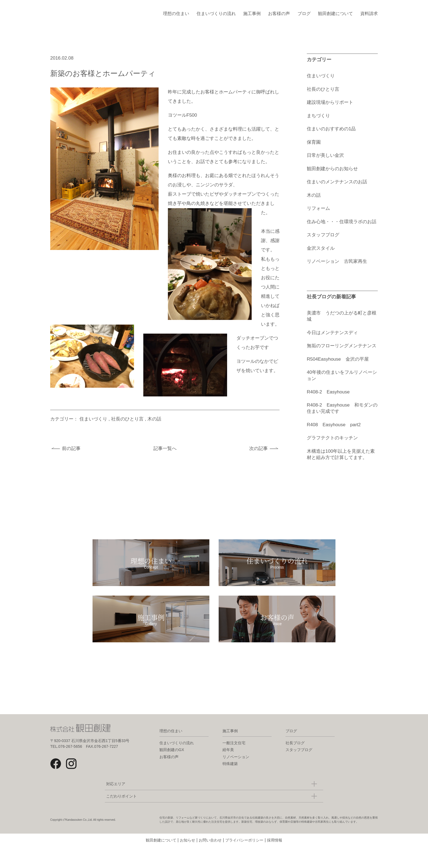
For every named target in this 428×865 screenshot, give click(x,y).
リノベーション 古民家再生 (337, 261)
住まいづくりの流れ (216, 13)
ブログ (304, 13)
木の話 (154, 419)
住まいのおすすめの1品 (331, 128)
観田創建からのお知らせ (332, 168)
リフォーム (318, 208)
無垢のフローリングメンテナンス (341, 345)
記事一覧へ (165, 448)
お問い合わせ (210, 858)
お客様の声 (279, 13)
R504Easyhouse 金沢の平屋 (338, 359)
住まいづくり (93, 419)
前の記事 (71, 448)
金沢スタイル (321, 248)
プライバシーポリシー (244, 858)
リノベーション (235, 775)
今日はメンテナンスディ (332, 332)
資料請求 (369, 13)
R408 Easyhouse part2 (334, 424)
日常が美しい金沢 (325, 155)
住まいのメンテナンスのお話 (337, 181)
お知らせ (187, 858)
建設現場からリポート (330, 102)
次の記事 (258, 448)
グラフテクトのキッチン (332, 437)
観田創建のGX (171, 768)
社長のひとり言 (127, 419)
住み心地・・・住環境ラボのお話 (341, 221)
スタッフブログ (323, 234)
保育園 (314, 142)
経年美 (228, 768)
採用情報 (274, 858)
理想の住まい (176, 13)
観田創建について (335, 13)
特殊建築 (230, 782)
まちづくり (318, 115)
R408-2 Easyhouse (330, 392)
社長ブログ (295, 761)
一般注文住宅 (233, 761)
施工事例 (252, 13)
